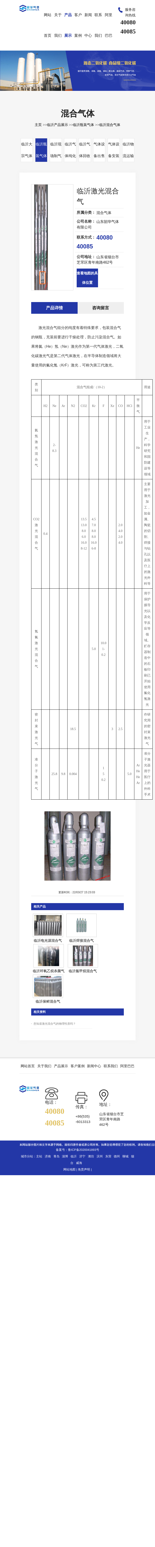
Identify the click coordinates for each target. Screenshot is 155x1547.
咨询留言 (100, 308)
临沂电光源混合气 (48, 940)
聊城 (125, 1156)
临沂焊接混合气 (81, 940)
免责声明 (84, 1169)
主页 (38, 125)
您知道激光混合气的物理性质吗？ (55, 1023)
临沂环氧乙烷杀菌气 (48, 971)
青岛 (56, 1156)
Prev (37, 244)
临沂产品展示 (57, 125)
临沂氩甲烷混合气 (83, 971)
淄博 (65, 1156)
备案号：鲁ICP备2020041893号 (77, 1150)
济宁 (82, 1156)
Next (67, 244)
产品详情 (54, 308)
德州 (117, 1156)
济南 (48, 1156)
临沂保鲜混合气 (48, 1001)
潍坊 (91, 1156)
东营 (108, 1156)
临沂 (74, 1156)
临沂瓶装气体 (83, 125)
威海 (79, 1163)
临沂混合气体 (109, 125)
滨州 (100, 1156)
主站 (39, 1156)
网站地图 (69, 1169)
